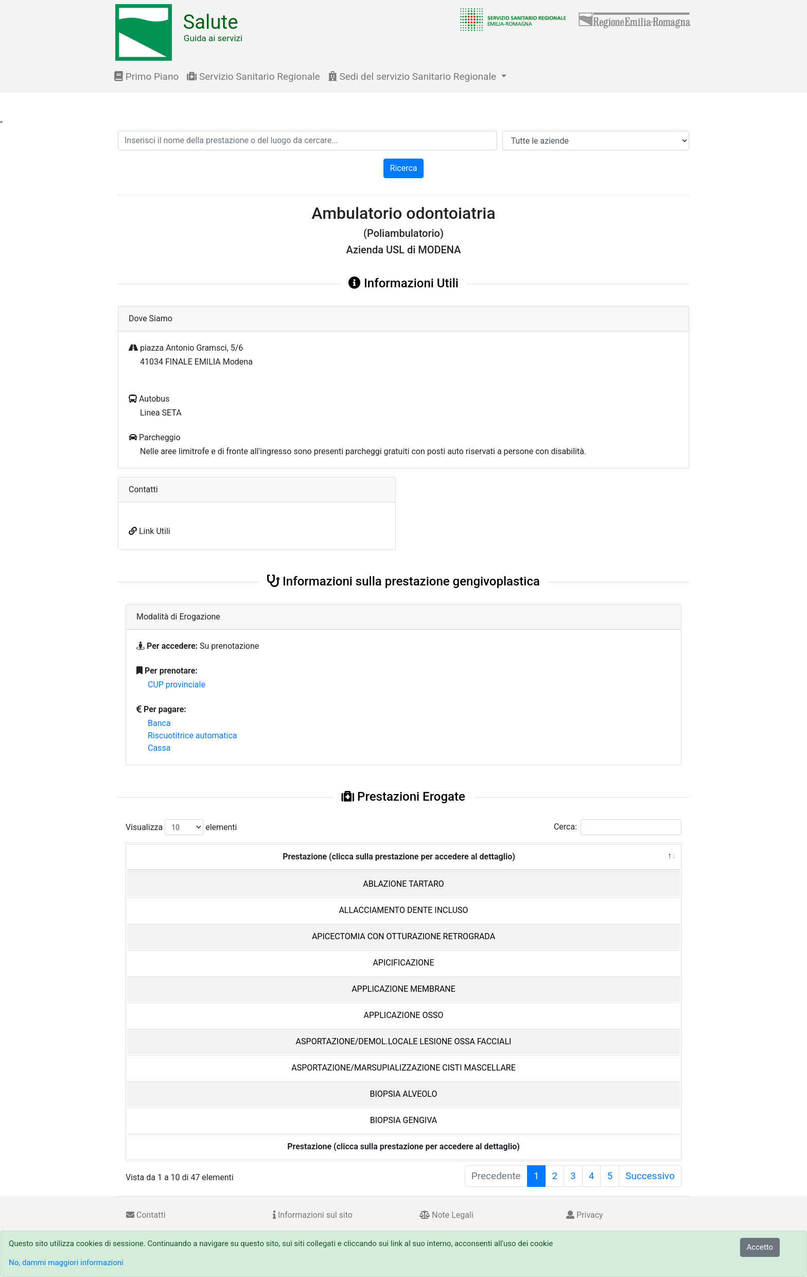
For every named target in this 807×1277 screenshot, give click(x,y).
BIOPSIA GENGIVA (403, 1120)
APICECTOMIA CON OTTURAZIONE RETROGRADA (403, 936)
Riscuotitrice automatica (192, 735)
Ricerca (403, 168)
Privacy (584, 1215)
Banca (159, 723)
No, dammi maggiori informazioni (66, 1262)
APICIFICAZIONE (403, 963)
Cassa (159, 748)
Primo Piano (146, 76)
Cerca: (617, 827)
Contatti (146, 1215)
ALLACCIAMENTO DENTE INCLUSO (403, 910)
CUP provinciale (176, 684)
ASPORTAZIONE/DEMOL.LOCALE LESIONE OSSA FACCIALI (404, 1041)
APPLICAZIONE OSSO (404, 1015)
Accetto (760, 1247)
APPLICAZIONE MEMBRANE (403, 989)
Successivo (650, 1176)
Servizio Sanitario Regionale (253, 76)
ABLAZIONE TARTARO (403, 884)
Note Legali (446, 1215)
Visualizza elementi (181, 827)
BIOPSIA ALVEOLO (403, 1094)
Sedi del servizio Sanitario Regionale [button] (413, 76)
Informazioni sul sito (313, 1215)
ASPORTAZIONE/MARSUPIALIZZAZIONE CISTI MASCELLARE (403, 1068)
